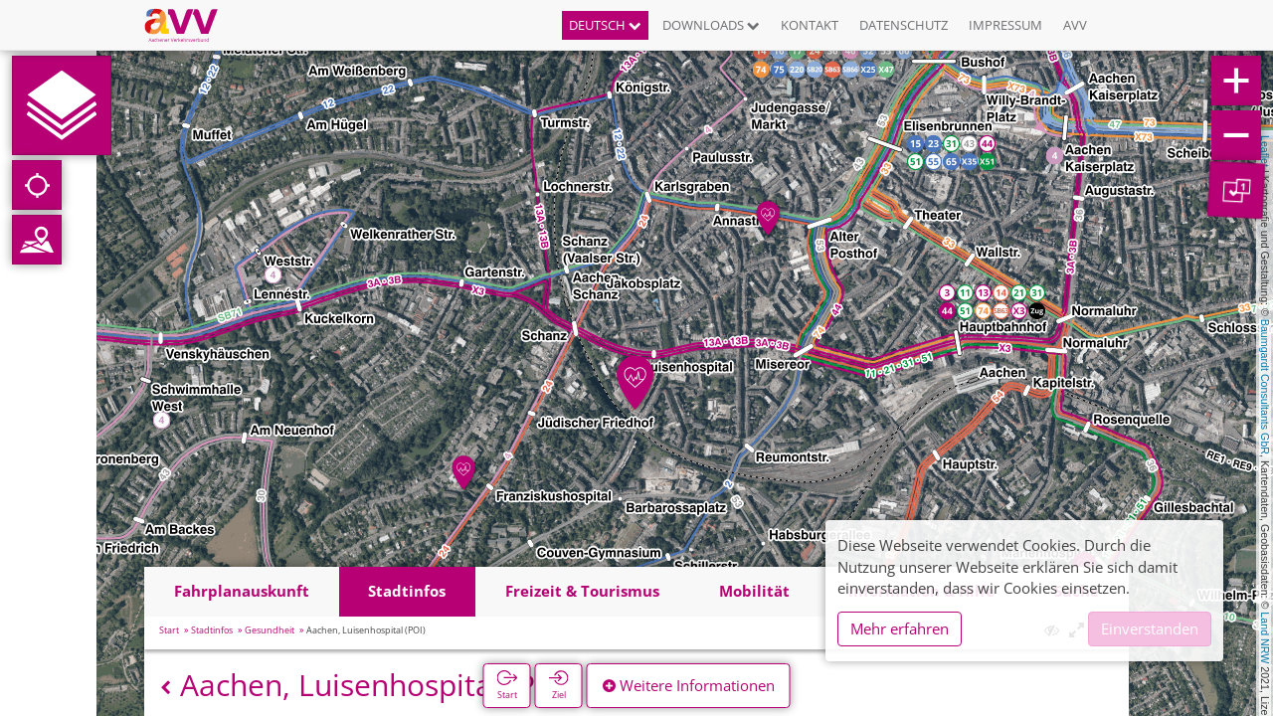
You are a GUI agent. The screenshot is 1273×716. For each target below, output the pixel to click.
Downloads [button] (711, 25)
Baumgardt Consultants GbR (1265, 386)
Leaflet (1265, 151)
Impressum (1005, 25)
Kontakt (809, 25)
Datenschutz (903, 25)
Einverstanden (1149, 628)
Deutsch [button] (605, 25)
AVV (1075, 25)
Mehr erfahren (899, 628)
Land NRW (1265, 637)
